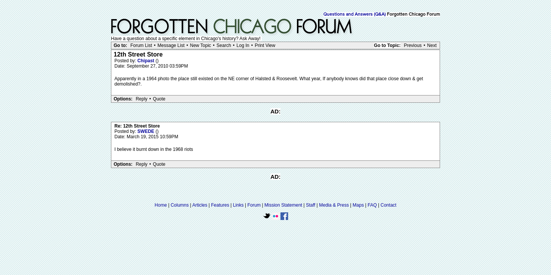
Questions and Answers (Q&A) (354, 14)
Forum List (141, 45)
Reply (142, 99)
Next (432, 45)
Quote (159, 99)
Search (224, 45)
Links (238, 205)
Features (220, 205)
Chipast (146, 60)
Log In (242, 45)
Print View (265, 45)
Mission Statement (283, 205)
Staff (310, 205)
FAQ (372, 205)
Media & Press (334, 205)
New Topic (200, 45)
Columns (180, 205)
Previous (413, 45)
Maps (358, 205)
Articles (199, 205)
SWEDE (146, 131)
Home (161, 205)
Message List (171, 45)
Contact (388, 205)
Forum (254, 205)
